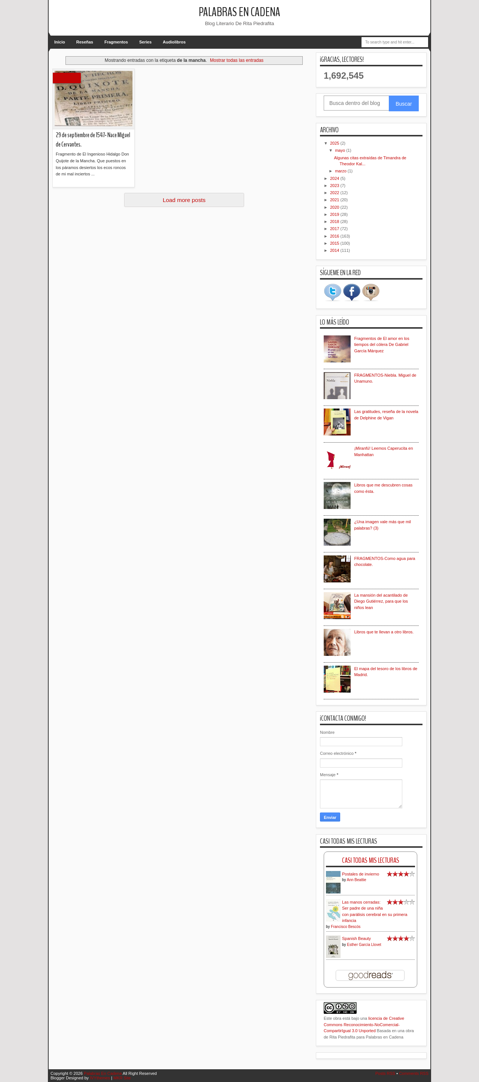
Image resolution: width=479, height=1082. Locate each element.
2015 (335, 243)
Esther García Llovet (364, 945)
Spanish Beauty (356, 938)
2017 (335, 228)
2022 (335, 192)
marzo (341, 171)
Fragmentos (116, 42)
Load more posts (184, 200)
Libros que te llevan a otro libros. (384, 632)
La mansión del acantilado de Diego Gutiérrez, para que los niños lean (381, 601)
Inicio (59, 42)
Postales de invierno (360, 874)
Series (145, 42)
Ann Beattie (356, 880)
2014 (335, 250)
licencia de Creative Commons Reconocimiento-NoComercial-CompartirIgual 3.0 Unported (364, 1024)
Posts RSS (385, 1073)
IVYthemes (100, 1078)
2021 (335, 200)
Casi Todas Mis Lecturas (370, 860)
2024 (335, 178)
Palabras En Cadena (239, 12)
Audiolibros (174, 42)
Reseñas (84, 42)
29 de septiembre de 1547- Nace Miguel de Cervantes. (93, 140)
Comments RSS (413, 1073)
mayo (340, 150)
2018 (335, 221)
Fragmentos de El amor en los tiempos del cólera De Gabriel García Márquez (381, 344)
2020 (335, 207)
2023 (335, 185)
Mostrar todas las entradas (236, 60)
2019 (335, 214)
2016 (335, 236)
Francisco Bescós (345, 927)
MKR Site (122, 1078)
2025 (335, 143)
